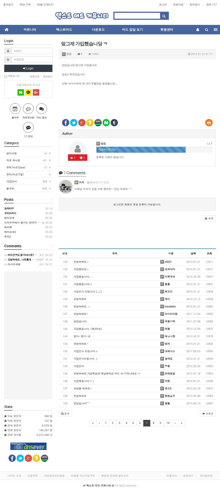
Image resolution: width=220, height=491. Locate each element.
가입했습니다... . (84, 276)
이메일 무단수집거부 (83, 475)
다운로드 (98, 30)
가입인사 (79, 366)
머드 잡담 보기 (132, 30)
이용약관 (33, 475)
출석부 (26, 188)
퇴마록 (8, 227)
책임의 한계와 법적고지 (115, 475)
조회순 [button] (207, 413)
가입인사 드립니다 (85, 351)
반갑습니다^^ (82, 403)
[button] (209, 218)
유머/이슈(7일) (16, 174)
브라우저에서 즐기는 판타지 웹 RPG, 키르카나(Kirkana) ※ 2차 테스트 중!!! (48, 222)
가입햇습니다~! (84, 381)
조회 (209, 253)
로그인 (163, 4)
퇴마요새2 (10, 232)
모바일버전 (206, 475)
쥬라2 (7, 236)
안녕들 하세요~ (83, 388)
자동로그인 (11, 76)
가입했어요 (81, 269)
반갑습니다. (81, 321)
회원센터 (166, 30)
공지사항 (26, 153)
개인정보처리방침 (54, 475)
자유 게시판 (26, 160)
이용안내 (171, 475)
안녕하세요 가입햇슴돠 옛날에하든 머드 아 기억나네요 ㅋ (107, 373)
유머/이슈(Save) (26, 167)
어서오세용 (12, 264)
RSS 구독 (25, 4)
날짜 (193, 253)
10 (167, 423)
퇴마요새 (9, 218)
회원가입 (178, 4)
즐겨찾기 (8, 4)
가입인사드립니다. (85, 358)
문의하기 (188, 475)
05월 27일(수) (45, 4)
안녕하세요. (82, 306)
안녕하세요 (81, 261)
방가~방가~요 (82, 336)
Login (28, 68)
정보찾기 (195, 4)
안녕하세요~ (81, 314)
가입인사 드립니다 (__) (88, 291)
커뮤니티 (29, 30)
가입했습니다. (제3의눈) (88, 328)
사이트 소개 (14, 475)
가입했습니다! (83, 284)
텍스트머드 (64, 30)
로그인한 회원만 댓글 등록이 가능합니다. (137, 204)
